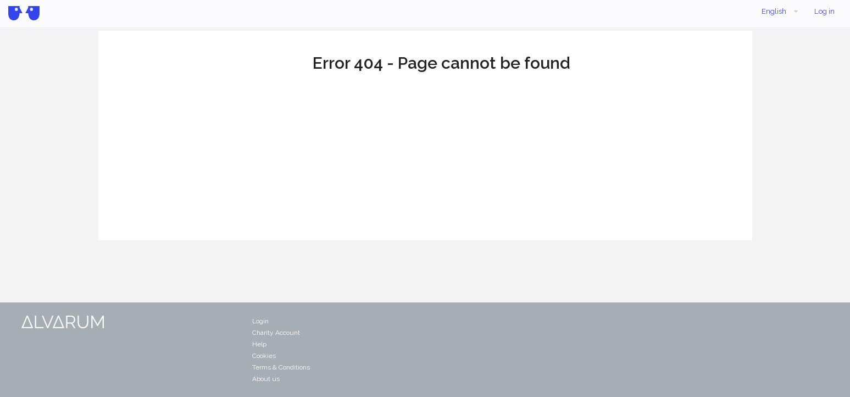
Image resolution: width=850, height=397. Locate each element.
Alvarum (24, 13)
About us (266, 379)
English (781, 11)
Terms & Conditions (281, 367)
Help (259, 344)
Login (260, 321)
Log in (824, 11)
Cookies (264, 356)
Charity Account (276, 333)
